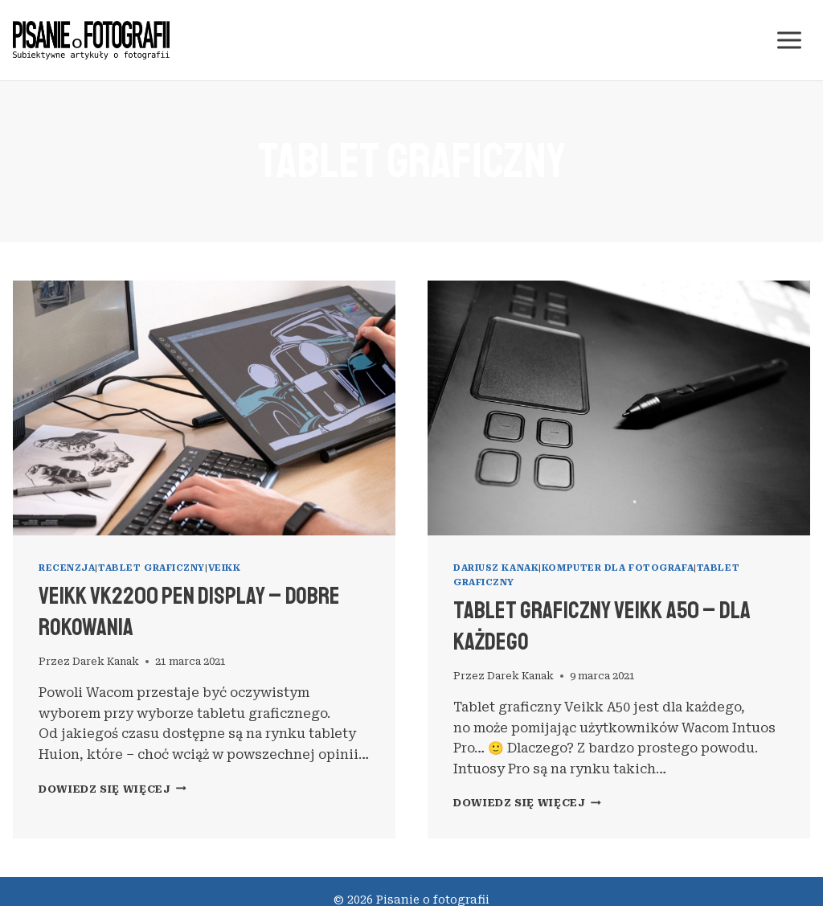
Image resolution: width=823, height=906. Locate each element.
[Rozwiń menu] (789, 40)
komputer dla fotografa (618, 568)
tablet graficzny (151, 568)
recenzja (67, 568)
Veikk (224, 568)
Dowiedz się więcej (112, 789)
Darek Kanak (105, 661)
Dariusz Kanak (495, 568)
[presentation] (204, 408)
